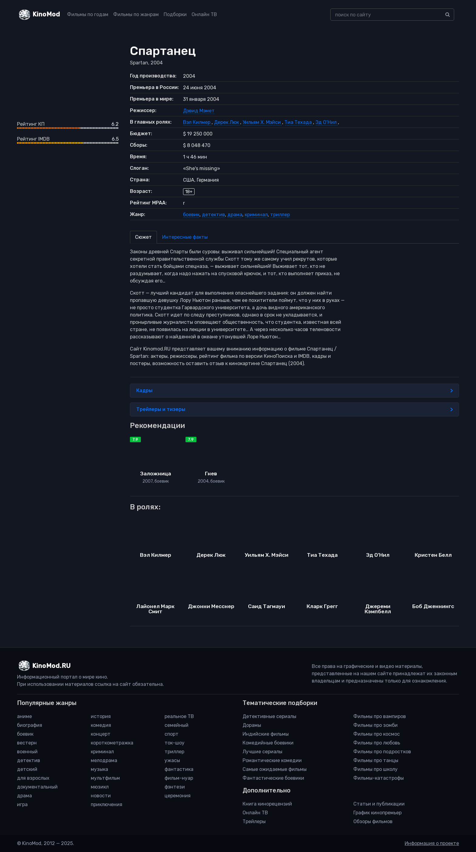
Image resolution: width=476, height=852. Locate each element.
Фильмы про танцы (375, 760)
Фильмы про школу (375, 769)
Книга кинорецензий (267, 804)
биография (29, 725)
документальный (37, 787)
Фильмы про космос (376, 734)
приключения (106, 804)
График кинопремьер (377, 813)
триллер (280, 214)
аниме (24, 716)
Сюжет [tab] (143, 237)
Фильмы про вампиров (379, 716)
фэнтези (175, 787)
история (101, 716)
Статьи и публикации (379, 804)
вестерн (27, 743)
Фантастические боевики (273, 778)
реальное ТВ (179, 716)
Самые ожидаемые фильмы (275, 769)
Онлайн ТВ (204, 14)
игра (22, 804)
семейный (177, 725)
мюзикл (100, 787)
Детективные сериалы (269, 716)
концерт (100, 734)
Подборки (175, 14)
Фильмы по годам (87, 14)
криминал (256, 214)
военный (27, 751)
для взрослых (33, 778)
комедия (101, 725)
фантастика (179, 769)
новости (101, 796)
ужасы (172, 760)
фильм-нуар (179, 778)
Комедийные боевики (268, 743)
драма (234, 214)
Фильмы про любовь (376, 743)
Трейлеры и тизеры (294, 409)
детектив (213, 214)
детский (27, 769)
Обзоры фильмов (373, 821)
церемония (178, 796)
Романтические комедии (272, 760)
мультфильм (105, 778)
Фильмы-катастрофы (378, 778)
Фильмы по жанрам (136, 14)
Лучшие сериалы (262, 751)
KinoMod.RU (51, 665)
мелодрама (104, 760)
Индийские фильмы (266, 734)
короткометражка (112, 743)
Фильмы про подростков (382, 751)
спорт (171, 734)
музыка (99, 769)
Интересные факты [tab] (185, 237)
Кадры (294, 391)
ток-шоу (175, 743)
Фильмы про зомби (375, 725)
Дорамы (252, 725)
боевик (191, 214)
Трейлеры (254, 821)
